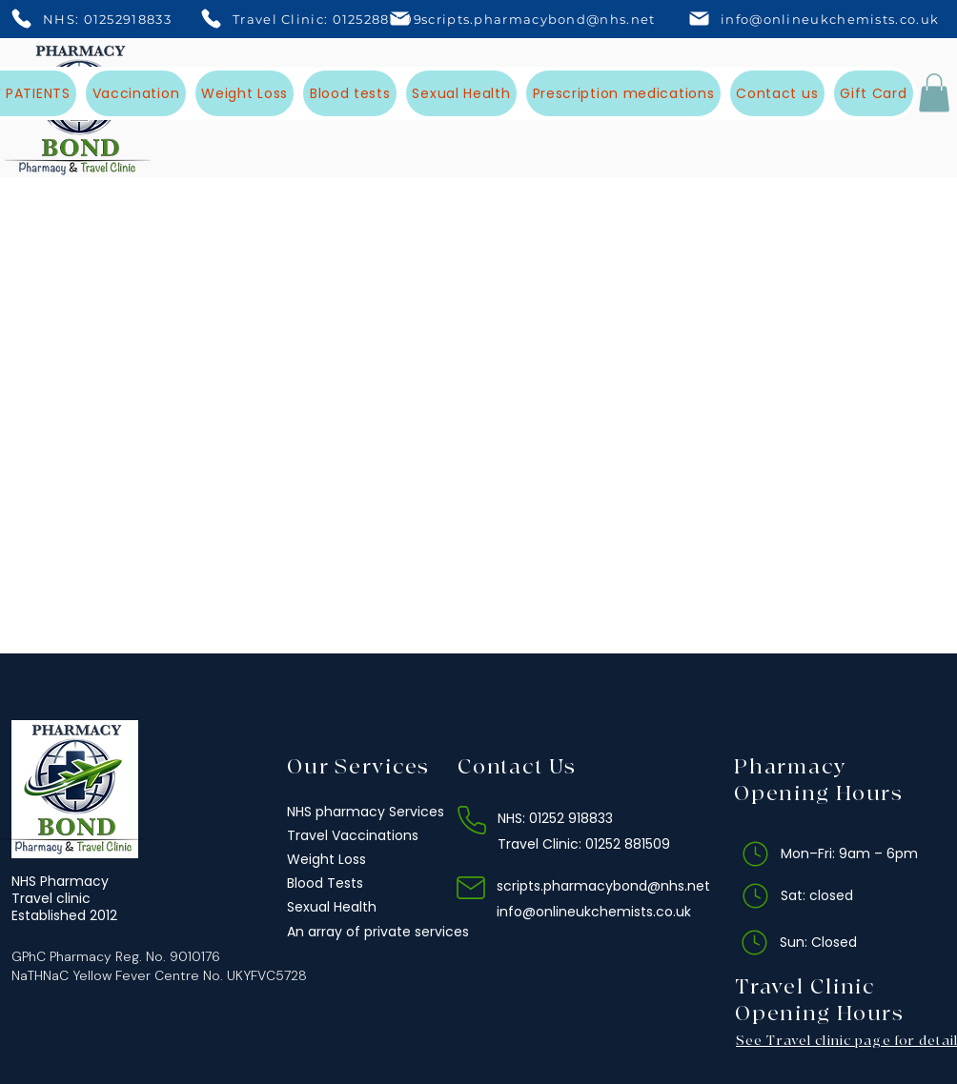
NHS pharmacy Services (365, 811)
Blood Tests (325, 883)
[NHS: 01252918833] (95, 18)
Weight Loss (326, 859)
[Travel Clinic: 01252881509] (316, 18)
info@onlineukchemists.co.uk (594, 911)
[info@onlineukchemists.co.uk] (814, 18)
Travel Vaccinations (352, 835)
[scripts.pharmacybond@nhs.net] (527, 18)
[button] (934, 92)
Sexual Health (332, 906)
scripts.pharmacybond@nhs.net (603, 885)
